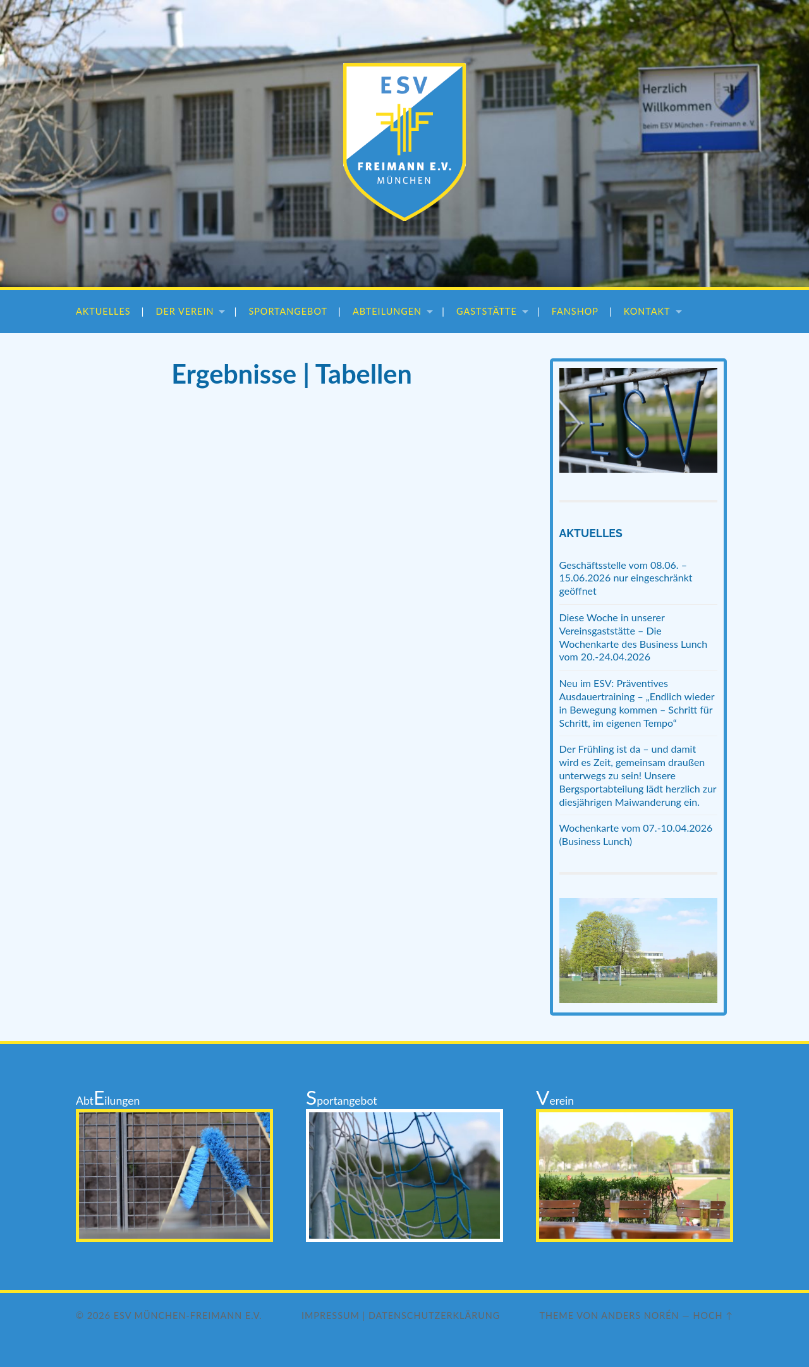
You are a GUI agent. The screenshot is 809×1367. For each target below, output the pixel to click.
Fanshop (575, 311)
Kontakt (647, 311)
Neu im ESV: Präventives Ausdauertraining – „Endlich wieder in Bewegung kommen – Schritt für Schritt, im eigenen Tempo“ (637, 702)
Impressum (330, 1315)
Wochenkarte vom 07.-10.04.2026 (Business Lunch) (636, 834)
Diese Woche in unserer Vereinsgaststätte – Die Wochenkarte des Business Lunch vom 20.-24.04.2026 (633, 636)
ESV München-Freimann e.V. (188, 1315)
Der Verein (185, 311)
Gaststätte (486, 311)
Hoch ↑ (713, 1315)
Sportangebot (287, 311)
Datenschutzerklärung (434, 1315)
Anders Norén (640, 1315)
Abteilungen (387, 311)
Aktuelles (103, 311)
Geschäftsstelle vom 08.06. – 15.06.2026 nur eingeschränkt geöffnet (626, 578)
